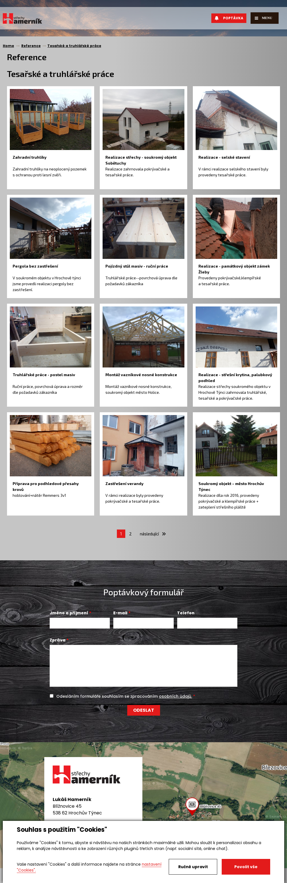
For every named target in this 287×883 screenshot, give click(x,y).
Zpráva (58, 640)
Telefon (186, 613)
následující (153, 533)
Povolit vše (246, 867)
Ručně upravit (193, 867)
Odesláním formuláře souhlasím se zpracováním (124, 696)
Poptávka (228, 18)
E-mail (120, 613)
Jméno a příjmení (69, 613)
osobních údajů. (175, 696)
